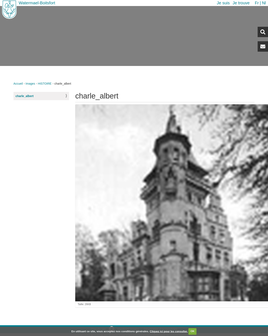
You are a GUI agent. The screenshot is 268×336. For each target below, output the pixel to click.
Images (30, 83)
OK (192, 331)
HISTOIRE (45, 83)
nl (264, 3)
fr (257, 3)
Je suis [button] (223, 3)
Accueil (18, 83)
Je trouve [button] (241, 3)
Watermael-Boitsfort (37, 3)
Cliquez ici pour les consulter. (169, 331)
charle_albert (25, 96)
